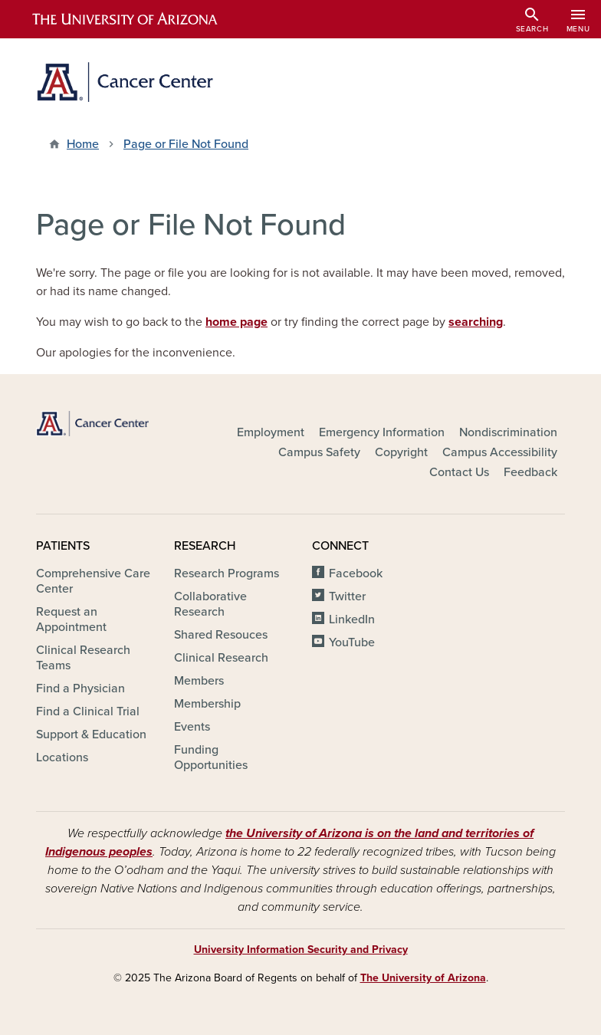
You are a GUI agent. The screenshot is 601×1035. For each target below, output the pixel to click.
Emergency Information (382, 432)
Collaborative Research (210, 604)
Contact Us (459, 472)
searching (475, 322)
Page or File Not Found (185, 144)
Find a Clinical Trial (88, 711)
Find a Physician (80, 688)
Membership (207, 703)
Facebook (356, 573)
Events (192, 726)
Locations (62, 757)
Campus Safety (319, 452)
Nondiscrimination (508, 432)
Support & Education (91, 734)
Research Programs (226, 573)
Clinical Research (221, 657)
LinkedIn (352, 619)
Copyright (401, 452)
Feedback (530, 472)
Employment (270, 432)
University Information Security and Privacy (301, 949)
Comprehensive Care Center (93, 581)
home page (236, 322)
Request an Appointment (71, 619)
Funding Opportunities (211, 757)
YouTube (352, 642)
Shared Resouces (221, 634)
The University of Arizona (423, 977)
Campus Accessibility (499, 452)
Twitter (347, 596)
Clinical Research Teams (83, 657)
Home (83, 144)
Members (199, 680)
